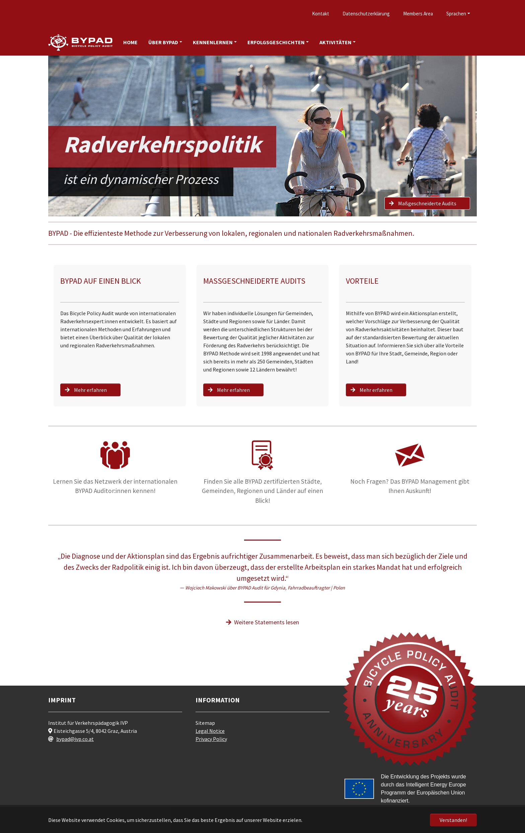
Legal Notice (210, 730)
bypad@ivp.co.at (75, 739)
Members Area (418, 13)
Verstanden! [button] (453, 820)
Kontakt (320, 13)
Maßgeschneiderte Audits (420, 203)
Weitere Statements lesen (262, 622)
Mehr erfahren (84, 390)
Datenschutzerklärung (366, 13)
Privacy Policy (211, 739)
